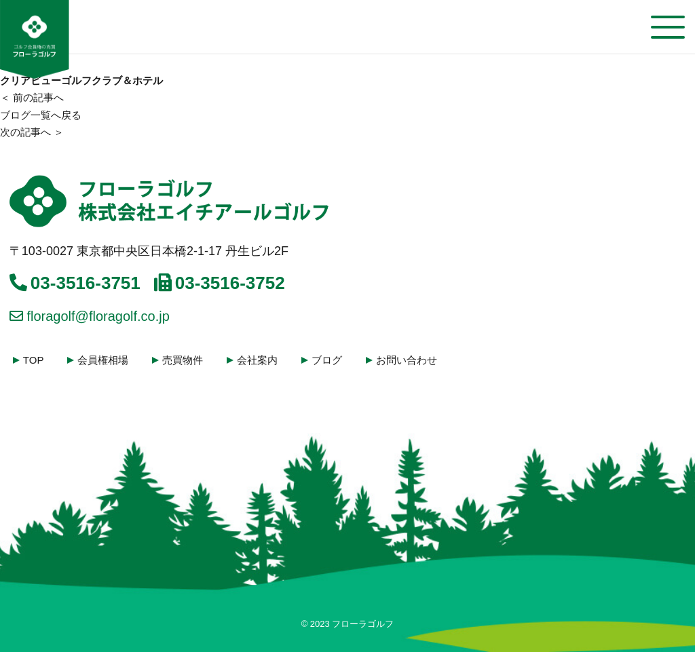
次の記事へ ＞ (32, 132)
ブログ (328, 360)
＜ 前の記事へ (32, 97)
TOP (34, 360)
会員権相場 (104, 360)
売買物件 (184, 360)
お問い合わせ (407, 360)
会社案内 (258, 360)
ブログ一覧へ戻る (40, 115)
